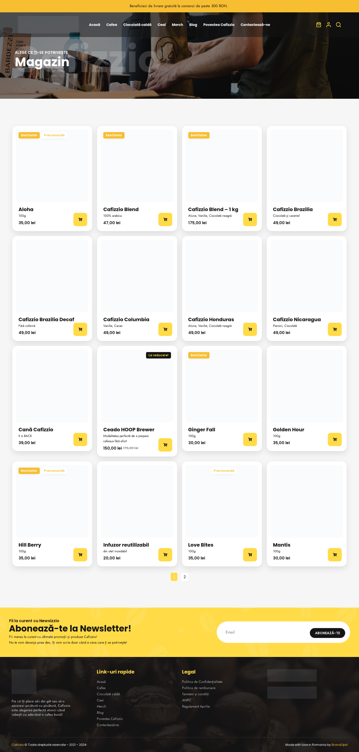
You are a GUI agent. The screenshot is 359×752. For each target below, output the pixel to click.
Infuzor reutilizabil (126, 544)
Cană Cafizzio (36, 429)
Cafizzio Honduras (211, 319)
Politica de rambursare (198, 687)
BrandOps (339, 745)
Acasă (94, 24)
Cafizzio (18, 745)
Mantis (282, 544)
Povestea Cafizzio (218, 24)
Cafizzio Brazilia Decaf (46, 319)
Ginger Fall (201, 429)
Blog (193, 24)
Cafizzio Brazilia (293, 209)
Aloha (26, 209)
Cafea (111, 24)
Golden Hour (288, 429)
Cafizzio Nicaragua (297, 319)
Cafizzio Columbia (126, 319)
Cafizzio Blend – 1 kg (213, 209)
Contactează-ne (255, 24)
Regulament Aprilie (196, 706)
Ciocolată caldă (137, 24)
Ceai (162, 24)
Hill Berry (30, 544)
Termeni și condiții (195, 694)
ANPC (186, 700)
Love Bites (200, 544)
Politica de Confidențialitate (202, 681)
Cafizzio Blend (121, 209)
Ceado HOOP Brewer (128, 429)
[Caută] (338, 24)
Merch (177, 24)
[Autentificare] (328, 24)
